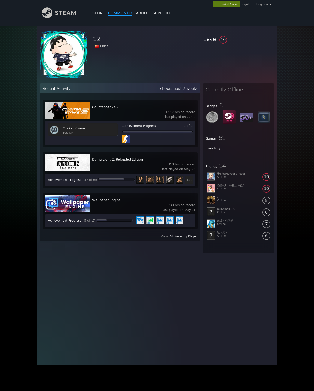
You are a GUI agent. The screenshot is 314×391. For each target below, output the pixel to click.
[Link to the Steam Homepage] (63, 17)
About (142, 13)
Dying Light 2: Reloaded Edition (117, 159)
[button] (238, 39)
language (262, 4)
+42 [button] (189, 180)
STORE (98, 13)
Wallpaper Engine (106, 200)
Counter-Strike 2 (105, 107)
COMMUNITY (120, 13)
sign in (246, 4)
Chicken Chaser (74, 128)
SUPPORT (161, 13)
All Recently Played (184, 236)
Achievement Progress (139, 126)
